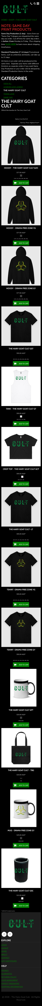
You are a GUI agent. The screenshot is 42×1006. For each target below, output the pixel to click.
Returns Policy (8, 977)
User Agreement (9, 980)
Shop (11, 20)
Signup (4, 948)
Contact (5, 958)
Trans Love (8, 94)
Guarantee (6, 973)
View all (7, 83)
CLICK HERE (10, 44)
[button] (34, 3)
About (4, 954)
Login (4, 945)
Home (4, 20)
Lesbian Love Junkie (13, 87)
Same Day (8, 97)
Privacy (5, 970)
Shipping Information (12, 986)
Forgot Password (10, 983)
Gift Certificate (9, 961)
